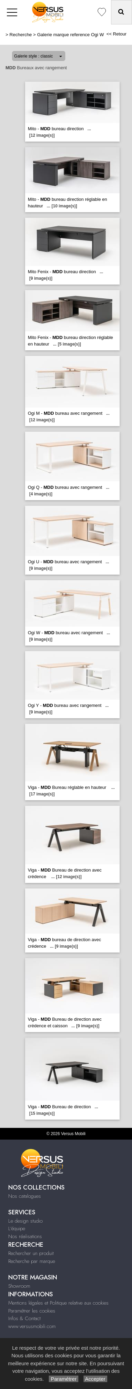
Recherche (21, 34)
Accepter (95, 1379)
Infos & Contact (24, 1318)
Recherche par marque (31, 1261)
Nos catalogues (24, 1196)
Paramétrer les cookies (31, 1311)
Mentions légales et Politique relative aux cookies (58, 1303)
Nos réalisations (25, 1236)
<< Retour (116, 34)
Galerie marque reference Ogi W (70, 34)
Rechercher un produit (31, 1253)
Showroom (19, 1286)
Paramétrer (63, 1379)
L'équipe (16, 1228)
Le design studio (25, 1221)
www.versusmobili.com (32, 1326)
